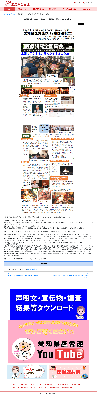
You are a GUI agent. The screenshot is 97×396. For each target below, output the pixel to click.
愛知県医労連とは (38, 9)
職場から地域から (32, 269)
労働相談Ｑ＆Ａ (22, 9)
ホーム (16, 384)
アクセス (77, 3)
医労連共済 (52, 9)
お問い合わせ (88, 3)
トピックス (9, 9)
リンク (34, 387)
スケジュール (86, 9)
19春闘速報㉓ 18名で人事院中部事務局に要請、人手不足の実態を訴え (70, 275)
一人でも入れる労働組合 (68, 9)
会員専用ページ (67, 387)
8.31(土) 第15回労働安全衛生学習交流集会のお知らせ (24, 275)
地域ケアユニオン (37, 384)
